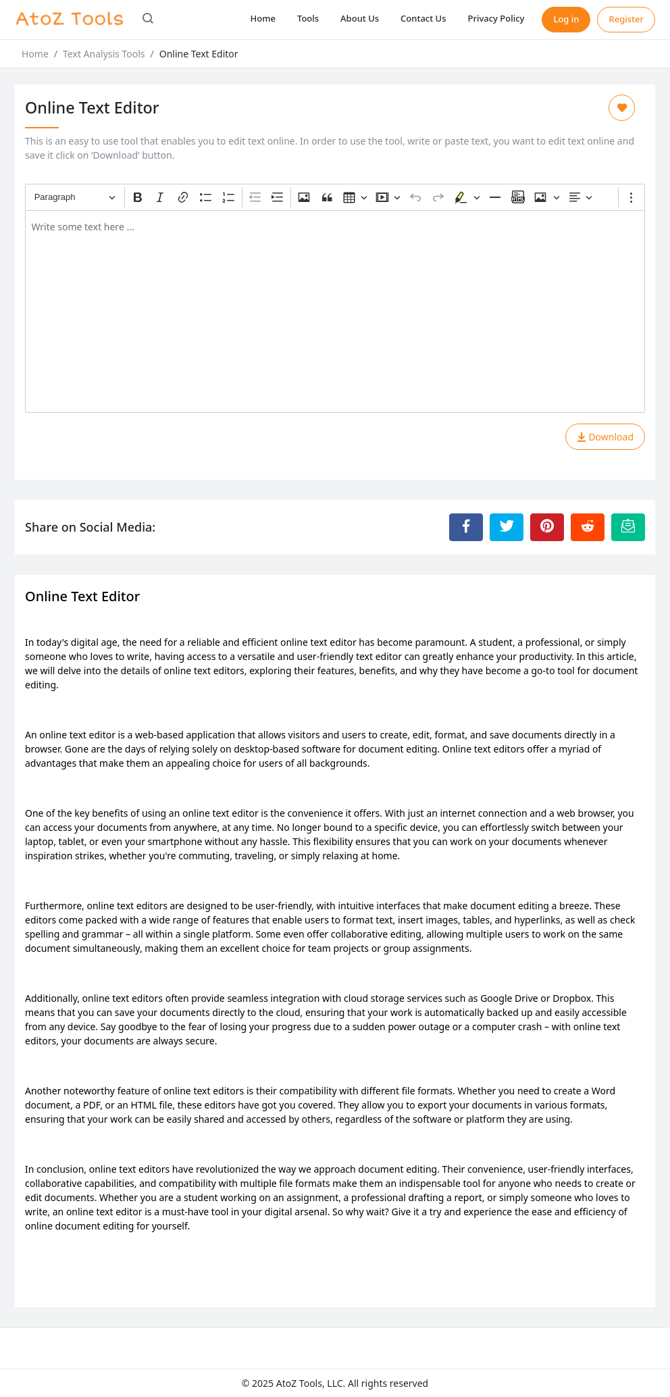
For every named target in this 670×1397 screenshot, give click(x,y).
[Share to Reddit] (587, 526)
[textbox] (335, 311)
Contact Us (423, 18)
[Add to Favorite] (622, 108)
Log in (566, 19)
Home (263, 18)
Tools (308, 18)
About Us (359, 18)
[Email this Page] (628, 526)
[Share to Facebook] (466, 526)
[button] (148, 19)
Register (626, 19)
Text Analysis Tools (104, 53)
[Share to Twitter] (506, 526)
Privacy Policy (495, 18)
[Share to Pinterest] (547, 526)
